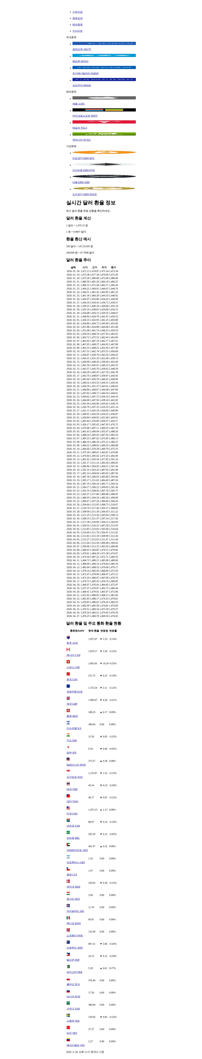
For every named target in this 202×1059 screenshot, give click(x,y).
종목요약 (78, 18)
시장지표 (78, 12)
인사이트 (78, 31)
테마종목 (78, 24)
